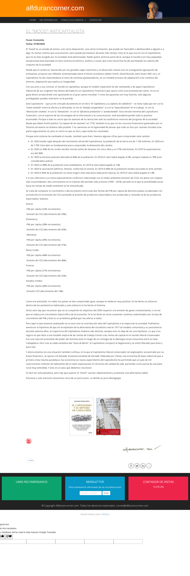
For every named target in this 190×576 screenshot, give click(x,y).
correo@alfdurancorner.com (132, 505)
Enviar (106, 493)
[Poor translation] (9, 536)
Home (33, 20)
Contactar (95, 20)
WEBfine (105, 514)
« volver (31, 460)
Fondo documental (73, 20)
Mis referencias (48, 20)
